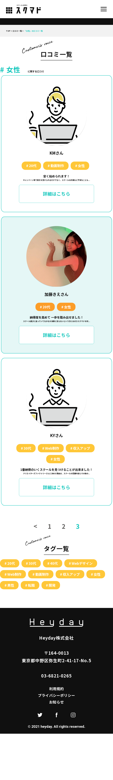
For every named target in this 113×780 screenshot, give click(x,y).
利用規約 (56, 689)
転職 (31, 585)
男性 (10, 585)
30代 (27, 448)
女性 (81, 165)
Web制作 (52, 448)
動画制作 (57, 165)
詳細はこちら (56, 193)
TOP (8, 31)
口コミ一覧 (17, 31)
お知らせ (56, 702)
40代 (54, 563)
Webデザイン (82, 563)
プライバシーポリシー (56, 695)
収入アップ (81, 448)
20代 (32, 165)
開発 (52, 585)
